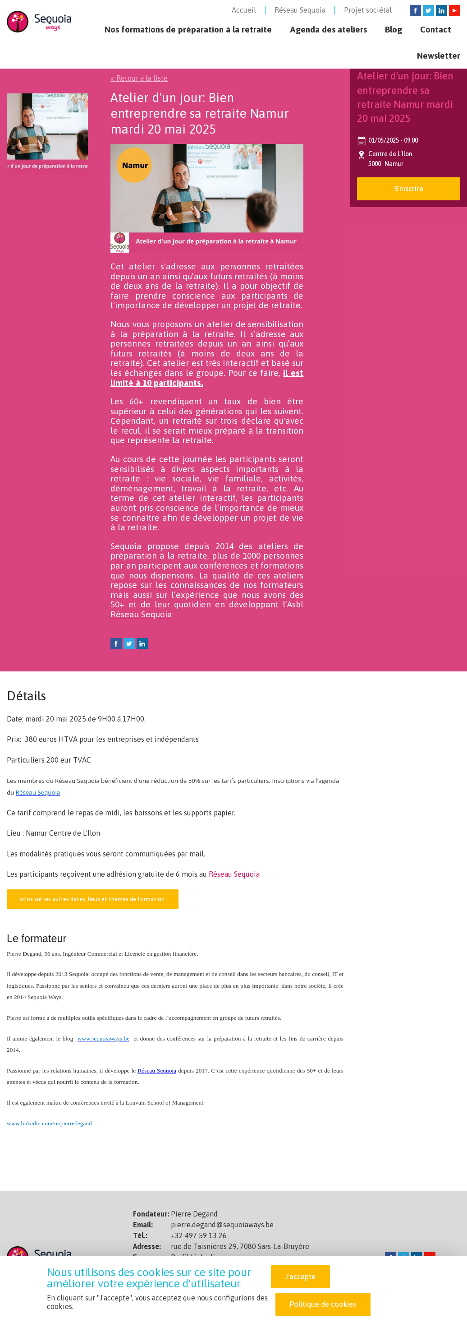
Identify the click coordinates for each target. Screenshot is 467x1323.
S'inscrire (408, 189)
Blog (393, 29)
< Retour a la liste (139, 78)
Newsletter (438, 55)
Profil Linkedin (195, 1257)
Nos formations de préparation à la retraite (188, 29)
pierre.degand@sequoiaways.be (222, 1225)
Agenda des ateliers (328, 29)
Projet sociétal (368, 10)
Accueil (244, 10)
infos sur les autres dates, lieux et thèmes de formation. (92, 899)
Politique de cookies (323, 1307)
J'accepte (300, 1279)
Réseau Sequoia (300, 10)
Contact (435, 29)
